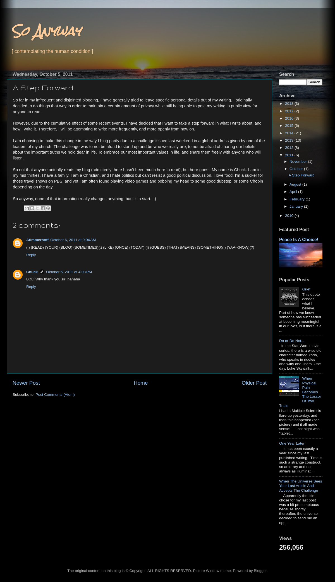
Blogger (260, 571)
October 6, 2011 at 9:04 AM (73, 240)
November (298, 161)
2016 (290, 118)
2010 (290, 216)
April (293, 192)
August (295, 184)
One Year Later (292, 443)
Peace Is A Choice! (298, 239)
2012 (290, 148)
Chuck (32, 272)
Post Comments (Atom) (55, 394)
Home (141, 383)
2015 (290, 125)
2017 (290, 111)
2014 (290, 133)
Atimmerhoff (37, 240)
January (296, 206)
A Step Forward (302, 175)
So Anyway (46, 31)
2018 (290, 103)
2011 (290, 155)
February (297, 199)
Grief (306, 289)
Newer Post (26, 383)
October (296, 169)
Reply (31, 255)
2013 (290, 140)
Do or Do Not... (291, 341)
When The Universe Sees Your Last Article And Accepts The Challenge (300, 485)
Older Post (254, 383)
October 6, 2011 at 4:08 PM (69, 272)
